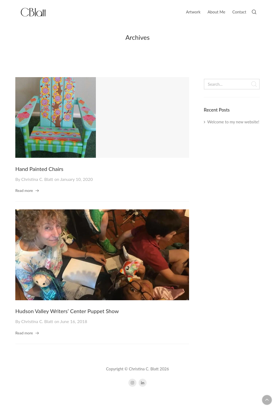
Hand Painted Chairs (39, 169)
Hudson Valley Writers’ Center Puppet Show (67, 311)
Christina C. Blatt (37, 179)
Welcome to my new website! (233, 121)
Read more (24, 190)
